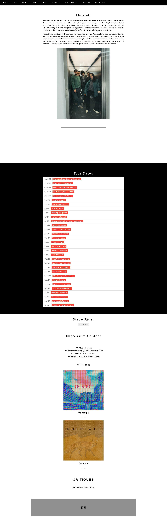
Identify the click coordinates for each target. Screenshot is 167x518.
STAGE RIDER (100, 2)
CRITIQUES (86, 2)
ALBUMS (44, 2)
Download (83, 324)
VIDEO (24, 2)
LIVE (34, 2)
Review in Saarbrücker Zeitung (83, 487)
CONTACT (56, 2)
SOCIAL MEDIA (71, 2)
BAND (15, 2)
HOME (5, 2)
